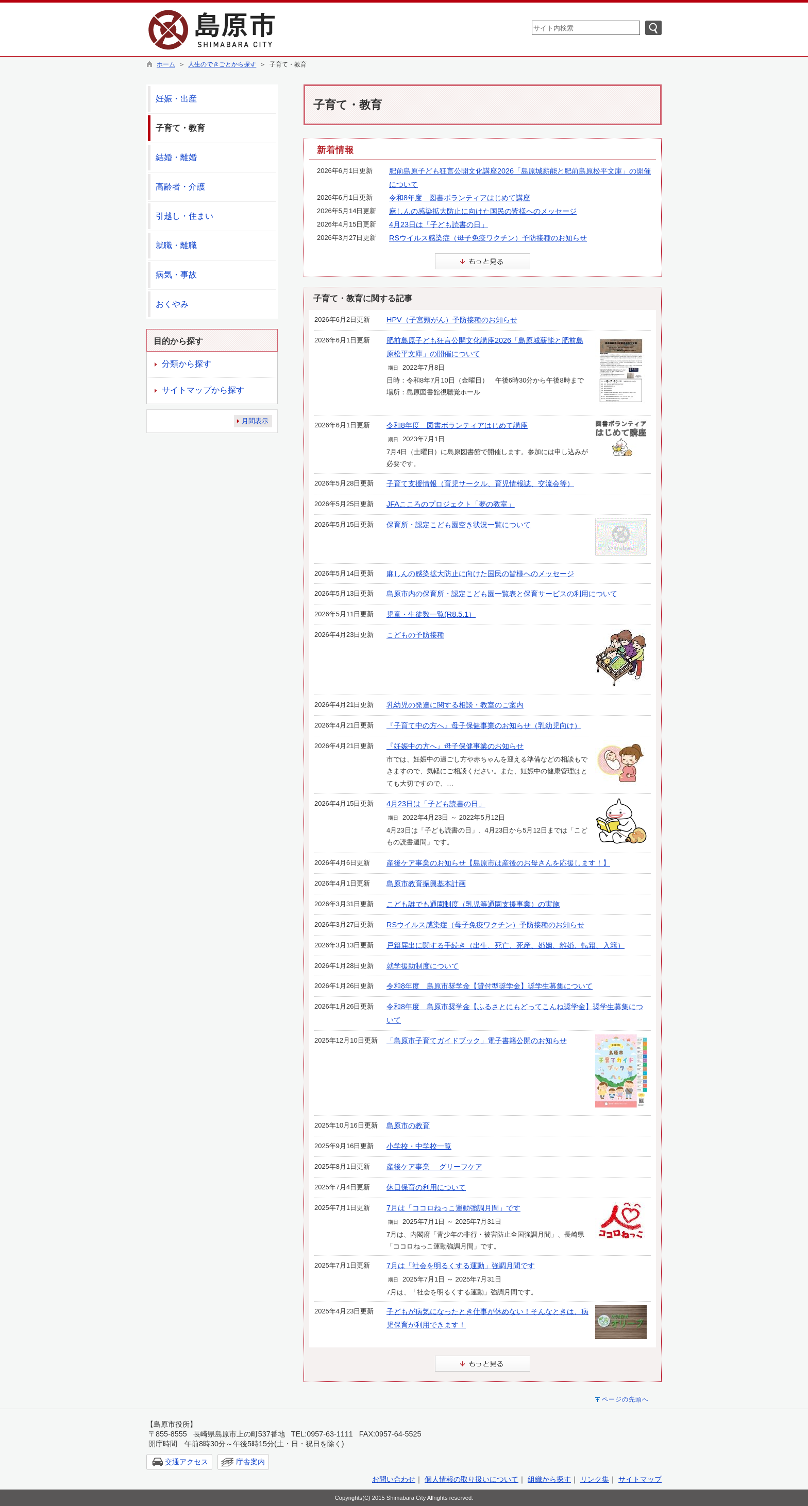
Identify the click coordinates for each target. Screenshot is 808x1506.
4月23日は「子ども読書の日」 (438, 224)
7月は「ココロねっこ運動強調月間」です (453, 1208)
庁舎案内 (250, 1462)
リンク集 (594, 1479)
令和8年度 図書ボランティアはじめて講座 (459, 198)
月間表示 (255, 421)
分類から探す (186, 363)
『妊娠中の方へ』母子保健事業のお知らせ (455, 746)
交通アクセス (186, 1462)
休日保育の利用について (426, 1187)
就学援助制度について (422, 966)
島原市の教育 (408, 1125)
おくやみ (172, 304)
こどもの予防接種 (415, 635)
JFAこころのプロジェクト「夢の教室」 (450, 504)
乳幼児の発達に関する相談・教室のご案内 (455, 705)
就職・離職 (176, 245)
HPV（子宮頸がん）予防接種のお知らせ (451, 320)
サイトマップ (640, 1479)
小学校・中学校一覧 (418, 1146)
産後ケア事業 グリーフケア (434, 1167)
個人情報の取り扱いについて (471, 1479)
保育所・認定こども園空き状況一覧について (458, 525)
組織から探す (549, 1479)
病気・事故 (176, 274)
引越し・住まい (184, 216)
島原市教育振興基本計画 (426, 883)
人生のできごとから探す (222, 64)
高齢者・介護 (180, 186)
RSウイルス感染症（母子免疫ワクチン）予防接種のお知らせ (488, 238)
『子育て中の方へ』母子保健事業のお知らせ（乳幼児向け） (483, 725)
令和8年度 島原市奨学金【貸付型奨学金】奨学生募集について (489, 986)
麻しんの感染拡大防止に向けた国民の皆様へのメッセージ (483, 211)
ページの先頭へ (625, 1399)
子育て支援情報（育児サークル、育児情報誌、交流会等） (480, 483)
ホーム (166, 64)
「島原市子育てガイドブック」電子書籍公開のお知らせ (476, 1040)
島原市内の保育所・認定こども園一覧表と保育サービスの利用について (501, 594)
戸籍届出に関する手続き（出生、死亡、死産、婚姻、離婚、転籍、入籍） (505, 945)
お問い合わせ (393, 1479)
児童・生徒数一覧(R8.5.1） (431, 614)
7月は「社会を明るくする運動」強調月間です (460, 1265)
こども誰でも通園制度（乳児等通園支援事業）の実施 (473, 904)
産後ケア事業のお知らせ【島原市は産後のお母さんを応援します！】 (498, 863)
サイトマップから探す (203, 390)
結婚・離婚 (176, 157)
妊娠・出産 (176, 98)
